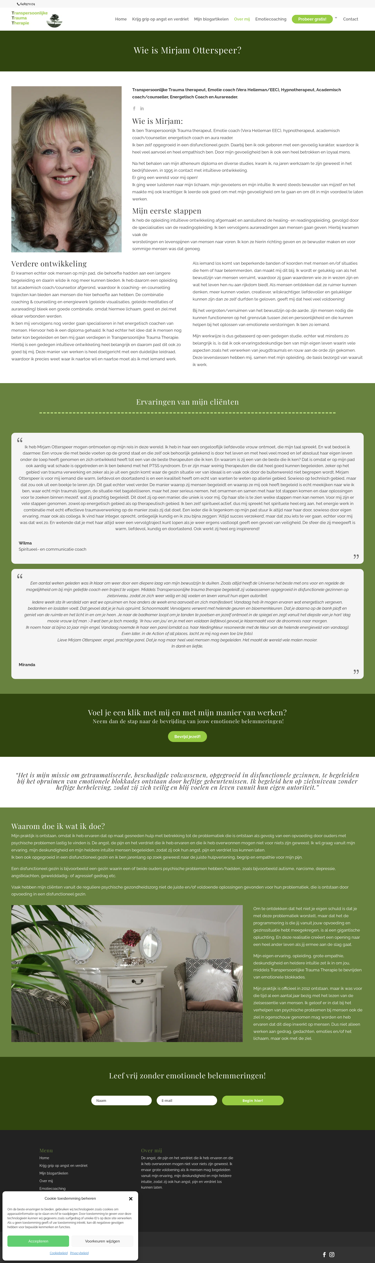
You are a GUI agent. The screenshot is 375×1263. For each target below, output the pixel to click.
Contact (350, 20)
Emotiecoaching (270, 20)
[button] (130, 1198)
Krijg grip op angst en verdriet (160, 20)
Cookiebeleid (59, 1253)
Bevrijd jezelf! (187, 736)
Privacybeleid (79, 1253)
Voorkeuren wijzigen (102, 1241)
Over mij (242, 20)
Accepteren (38, 1241)
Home (121, 20)
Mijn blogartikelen (211, 20)
